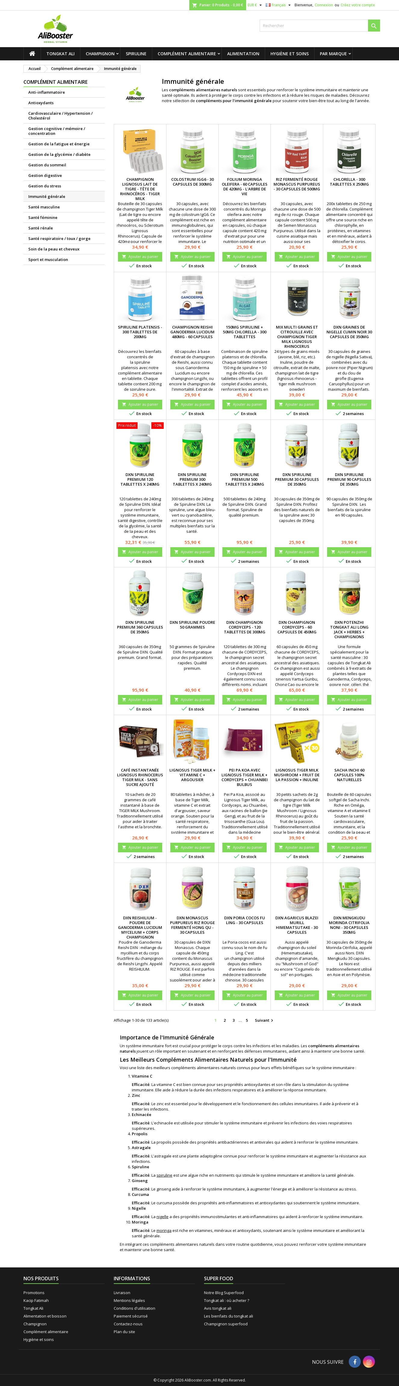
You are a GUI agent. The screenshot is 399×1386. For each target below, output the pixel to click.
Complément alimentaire (187, 53)
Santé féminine (42, 217)
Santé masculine (44, 207)
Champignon (100, 53)
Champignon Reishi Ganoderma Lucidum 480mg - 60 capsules (192, 331)
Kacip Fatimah (36, 1300)
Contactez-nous (128, 1324)
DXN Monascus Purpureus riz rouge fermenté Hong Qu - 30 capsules (192, 925)
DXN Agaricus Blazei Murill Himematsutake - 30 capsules (296, 925)
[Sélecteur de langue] (279, 5)
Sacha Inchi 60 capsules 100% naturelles (349, 774)
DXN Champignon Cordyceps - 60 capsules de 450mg (297, 627)
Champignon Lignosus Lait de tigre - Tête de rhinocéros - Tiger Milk (140, 189)
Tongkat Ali (60, 53)
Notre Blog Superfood (224, 1292)
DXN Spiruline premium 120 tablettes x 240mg (139, 479)
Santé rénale (40, 228)
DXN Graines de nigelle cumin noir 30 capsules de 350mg (349, 331)
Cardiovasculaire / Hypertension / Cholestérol (60, 116)
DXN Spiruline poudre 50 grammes (192, 625)
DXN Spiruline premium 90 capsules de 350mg (349, 479)
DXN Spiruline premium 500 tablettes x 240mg (244, 479)
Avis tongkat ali (217, 1308)
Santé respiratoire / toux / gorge (59, 238)
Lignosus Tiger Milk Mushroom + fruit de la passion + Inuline (297, 774)
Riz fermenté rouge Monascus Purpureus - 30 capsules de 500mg (297, 184)
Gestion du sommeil (47, 165)
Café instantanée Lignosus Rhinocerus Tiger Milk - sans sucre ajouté (140, 777)
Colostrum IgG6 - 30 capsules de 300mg (192, 182)
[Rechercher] (320, 26)
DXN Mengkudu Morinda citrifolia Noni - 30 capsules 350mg (349, 925)
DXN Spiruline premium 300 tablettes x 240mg (192, 479)
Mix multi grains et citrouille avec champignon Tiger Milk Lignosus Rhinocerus (297, 336)
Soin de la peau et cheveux (53, 249)
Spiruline (136, 53)
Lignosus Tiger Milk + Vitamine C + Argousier (192, 774)
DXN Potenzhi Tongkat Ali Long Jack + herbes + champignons (349, 629)
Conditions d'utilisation (134, 1308)
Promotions (34, 1292)
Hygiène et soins (290, 53)
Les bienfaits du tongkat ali (228, 1316)
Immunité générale (46, 196)
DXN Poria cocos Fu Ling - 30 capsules (244, 920)
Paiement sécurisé (131, 1316)
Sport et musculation (48, 259)
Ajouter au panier (140, 256)
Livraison (122, 1292)
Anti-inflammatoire (46, 92)
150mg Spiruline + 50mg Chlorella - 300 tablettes (244, 331)
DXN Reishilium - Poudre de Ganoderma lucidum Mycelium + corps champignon (140, 927)
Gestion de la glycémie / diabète (59, 154)
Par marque (333, 53)
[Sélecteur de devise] (255, 5)
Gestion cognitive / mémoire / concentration (56, 131)
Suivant (265, 1021)
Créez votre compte (358, 5)
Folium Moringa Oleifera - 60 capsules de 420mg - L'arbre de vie (245, 186)
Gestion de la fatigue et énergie (59, 144)
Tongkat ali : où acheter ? (226, 1300)
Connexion (324, 5)
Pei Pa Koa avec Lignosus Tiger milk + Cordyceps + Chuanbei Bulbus (244, 777)
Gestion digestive (45, 175)
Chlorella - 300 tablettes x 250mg (349, 182)
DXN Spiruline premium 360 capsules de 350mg (140, 627)
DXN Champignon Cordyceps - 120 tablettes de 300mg (244, 627)
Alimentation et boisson (44, 1316)
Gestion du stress (44, 186)
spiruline (164, 1175)
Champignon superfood (226, 1324)
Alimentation (243, 53)
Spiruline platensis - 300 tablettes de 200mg (140, 331)
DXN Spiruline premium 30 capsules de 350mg (297, 479)
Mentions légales (129, 1300)
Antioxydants (41, 102)
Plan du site (124, 1331)
